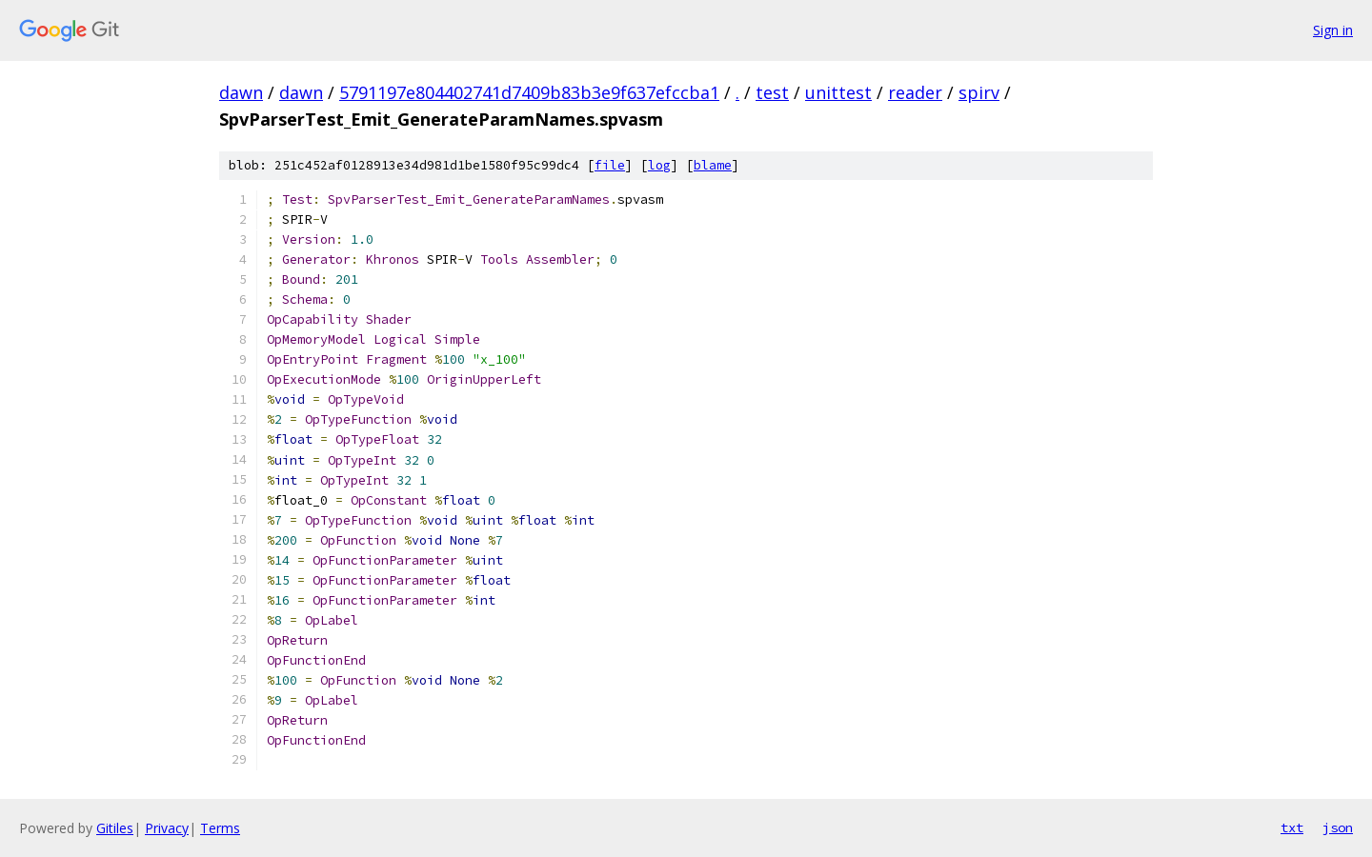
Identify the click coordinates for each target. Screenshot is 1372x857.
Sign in (1333, 30)
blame (713, 165)
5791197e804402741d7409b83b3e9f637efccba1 (529, 92)
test (772, 92)
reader (915, 92)
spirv (978, 92)
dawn (241, 92)
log (659, 165)
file (610, 165)
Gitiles (114, 828)
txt (1292, 827)
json (1337, 827)
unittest (838, 92)
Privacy (167, 828)
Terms (220, 828)
